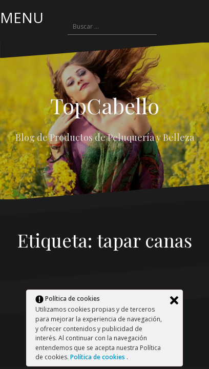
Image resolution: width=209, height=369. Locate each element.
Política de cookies (98, 357)
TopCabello (104, 105)
